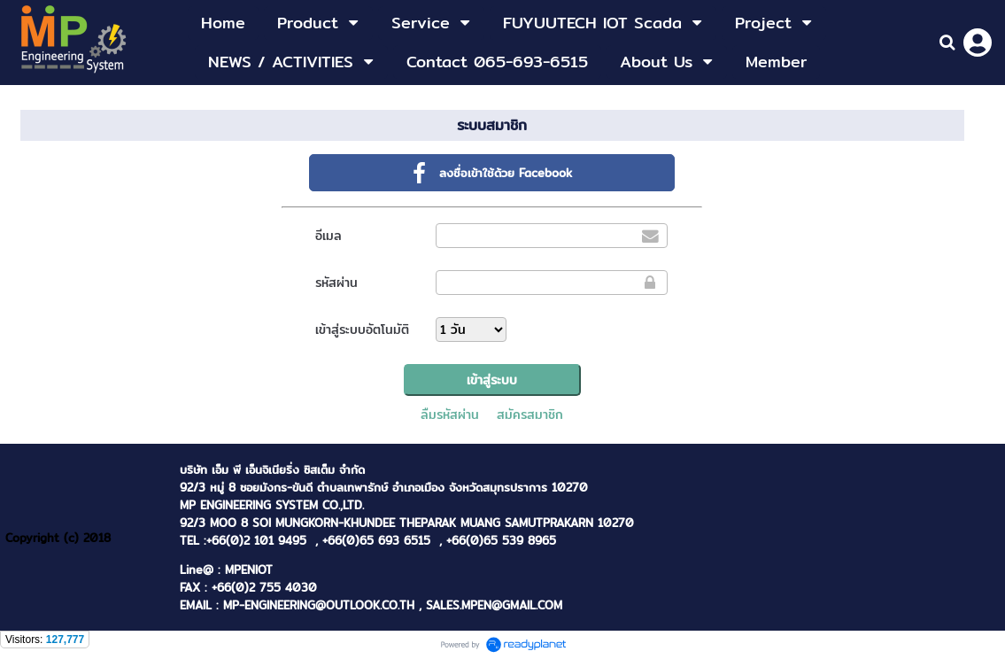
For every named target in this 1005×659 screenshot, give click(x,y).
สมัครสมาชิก (530, 414)
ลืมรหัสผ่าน (450, 414)
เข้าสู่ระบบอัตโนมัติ (362, 329)
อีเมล (328, 235)
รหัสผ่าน (336, 282)
